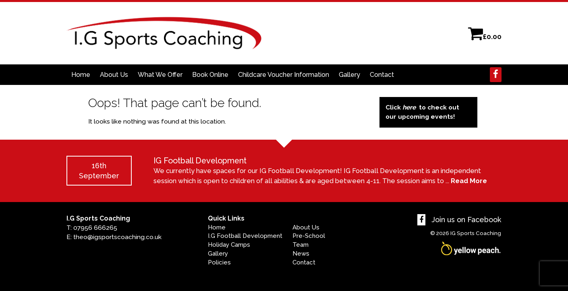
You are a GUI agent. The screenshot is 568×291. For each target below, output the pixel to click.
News (300, 253)
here (409, 107)
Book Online (210, 74)
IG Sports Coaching (475, 233)
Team (300, 244)
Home (80, 74)
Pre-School (308, 235)
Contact (382, 74)
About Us (114, 74)
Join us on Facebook (459, 219)
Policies (219, 262)
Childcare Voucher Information (283, 74)
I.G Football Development (245, 235)
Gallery (349, 74)
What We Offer (160, 74)
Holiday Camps (229, 244)
